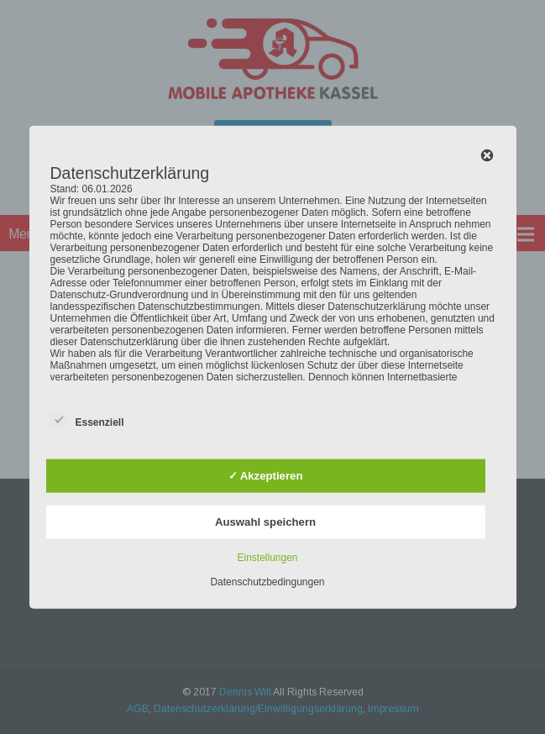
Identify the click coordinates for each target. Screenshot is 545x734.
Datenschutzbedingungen (267, 581)
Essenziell (87, 418)
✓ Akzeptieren (265, 475)
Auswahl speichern (265, 521)
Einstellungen (267, 557)
